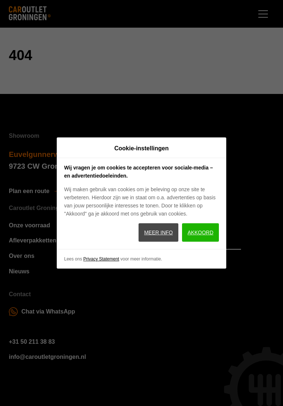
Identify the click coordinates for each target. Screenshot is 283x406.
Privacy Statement (101, 259)
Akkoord (200, 232)
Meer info (158, 232)
